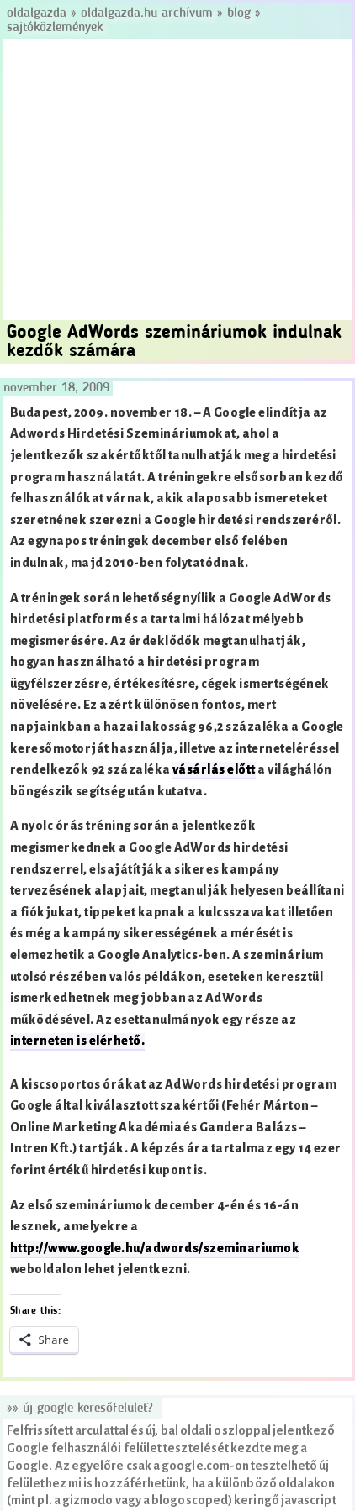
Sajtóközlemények (55, 27)
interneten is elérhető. (77, 1041)
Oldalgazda (39, 13)
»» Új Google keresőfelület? (80, 1408)
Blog (239, 13)
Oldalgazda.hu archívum (147, 13)
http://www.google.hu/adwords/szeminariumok (154, 1249)
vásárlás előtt (214, 770)
